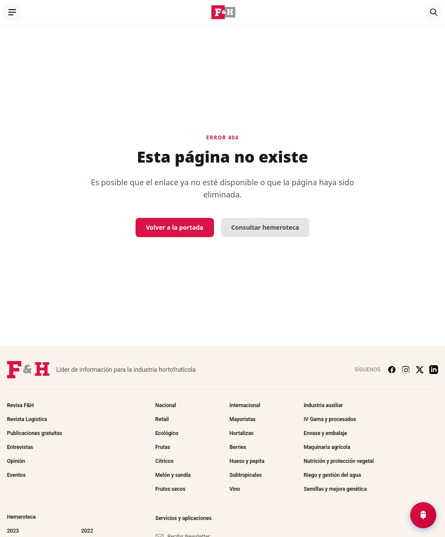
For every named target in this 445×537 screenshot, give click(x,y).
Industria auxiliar (323, 405)
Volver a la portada (175, 227)
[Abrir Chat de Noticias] (423, 515)
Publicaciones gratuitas (34, 433)
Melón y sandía (172, 475)
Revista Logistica (27, 419)
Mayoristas (242, 419)
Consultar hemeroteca (265, 227)
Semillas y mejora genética (335, 489)
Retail (162, 419)
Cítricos (164, 461)
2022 (87, 531)
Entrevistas (20, 447)
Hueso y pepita (246, 461)
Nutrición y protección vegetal (339, 461)
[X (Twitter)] (419, 369)
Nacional (165, 405)
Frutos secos (170, 489)
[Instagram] (405, 369)
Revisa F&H (20, 405)
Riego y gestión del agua (332, 475)
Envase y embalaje (325, 433)
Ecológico (166, 433)
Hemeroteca (21, 517)
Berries (237, 447)
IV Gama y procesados (330, 419)
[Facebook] (391, 369)
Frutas (162, 447)
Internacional (244, 405)
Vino (234, 489)
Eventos (16, 475)
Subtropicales (245, 475)
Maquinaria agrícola (327, 447)
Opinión (16, 461)
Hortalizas (241, 433)
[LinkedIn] (433, 369)
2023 (13, 531)
